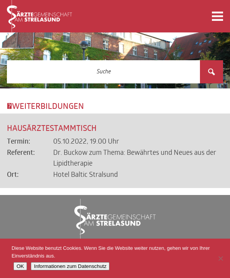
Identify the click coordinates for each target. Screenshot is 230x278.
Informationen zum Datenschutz (70, 266)
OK (20, 266)
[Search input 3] (103, 72)
